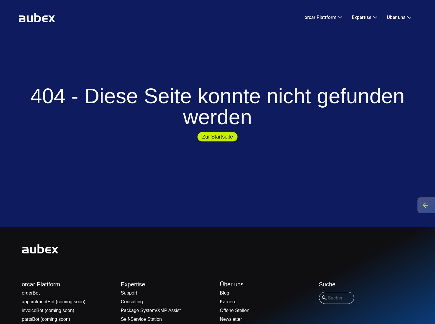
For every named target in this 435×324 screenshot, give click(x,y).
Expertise (133, 284)
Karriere (228, 301)
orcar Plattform (41, 284)
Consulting (132, 301)
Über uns (232, 284)
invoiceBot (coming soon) (48, 310)
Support (129, 292)
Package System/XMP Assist (151, 310)
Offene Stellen (234, 310)
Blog (224, 292)
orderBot (31, 292)
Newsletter (231, 319)
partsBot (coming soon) (46, 319)
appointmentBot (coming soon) (54, 301)
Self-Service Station (141, 319)
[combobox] (336, 298)
